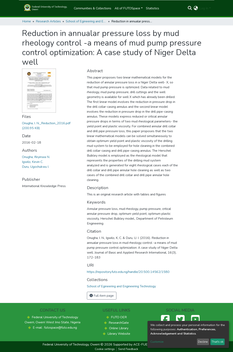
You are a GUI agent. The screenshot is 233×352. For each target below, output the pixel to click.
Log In (203, 8)
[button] (195, 8)
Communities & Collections (92, 8)
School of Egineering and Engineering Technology (86, 21)
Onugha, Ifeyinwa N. (36, 157)
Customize (157, 342)
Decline (203, 342)
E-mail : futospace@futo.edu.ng (55, 327)
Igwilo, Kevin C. (32, 162)
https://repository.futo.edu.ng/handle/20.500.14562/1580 (128, 272)
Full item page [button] (102, 295)
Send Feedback (128, 349)
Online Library (118, 328)
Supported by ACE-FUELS (132, 344)
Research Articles (48, 21)
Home (26, 21)
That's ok (217, 342)
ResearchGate (119, 322)
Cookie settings (105, 349)
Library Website (118, 333)
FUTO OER (119, 317)
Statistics (152, 8)
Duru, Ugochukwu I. (35, 167)
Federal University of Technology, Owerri (71, 344)
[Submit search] (189, 8)
